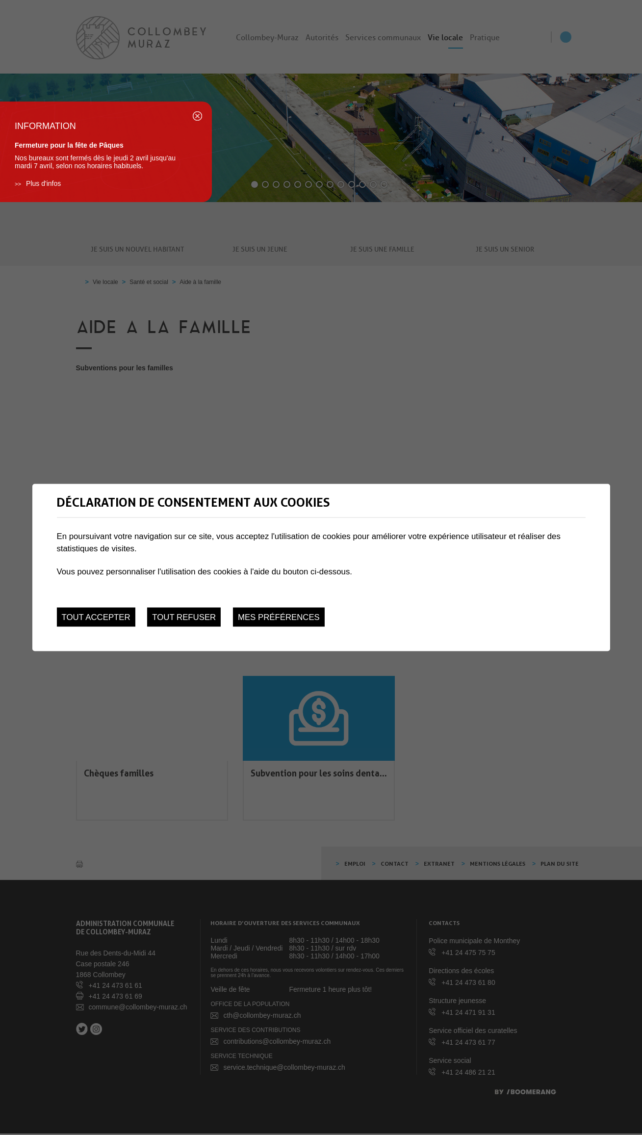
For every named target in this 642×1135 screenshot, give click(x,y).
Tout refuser (184, 616)
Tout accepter (95, 616)
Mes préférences (279, 616)
